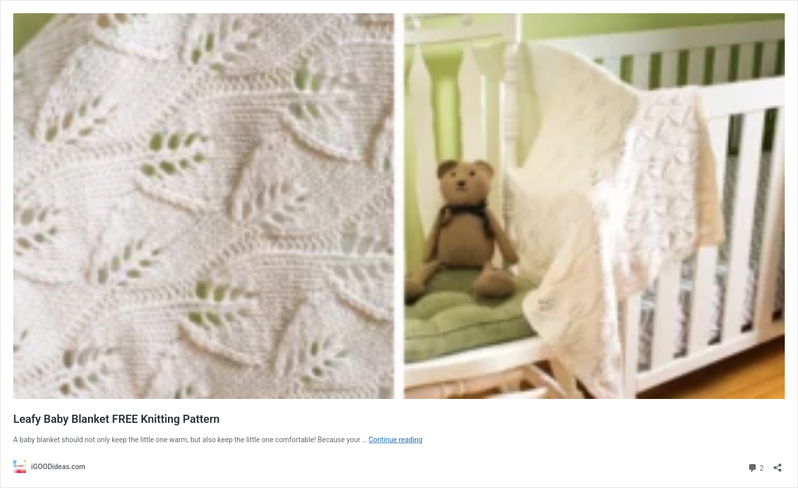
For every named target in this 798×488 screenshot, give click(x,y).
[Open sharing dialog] (778, 464)
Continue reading (395, 440)
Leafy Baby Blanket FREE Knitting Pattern (116, 419)
